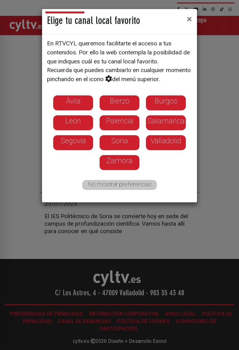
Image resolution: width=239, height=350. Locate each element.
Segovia (73, 140)
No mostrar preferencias (120, 184)
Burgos (166, 101)
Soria (119, 140)
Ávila (73, 101)
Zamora (119, 160)
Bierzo (119, 101)
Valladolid (166, 140)
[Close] (189, 19)
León (73, 121)
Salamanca (166, 121)
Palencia (119, 121)
